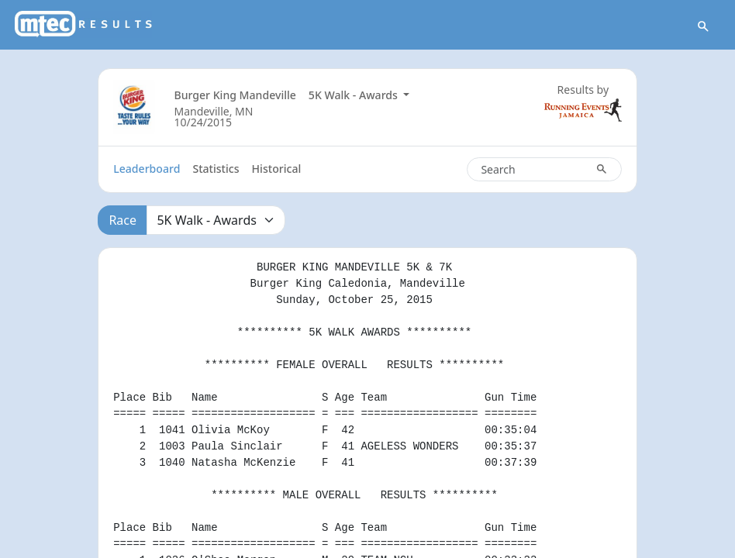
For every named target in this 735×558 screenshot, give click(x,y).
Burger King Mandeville (234, 95)
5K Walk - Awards (355, 95)
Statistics (215, 168)
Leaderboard (146, 168)
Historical (277, 168)
